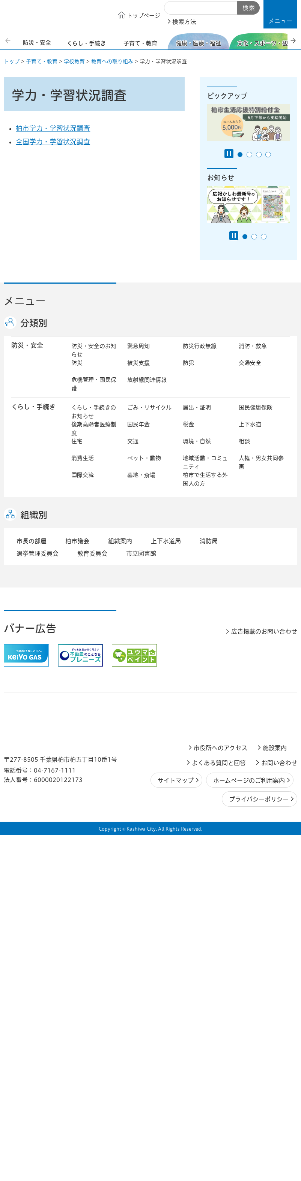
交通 (132, 449)
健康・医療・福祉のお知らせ (93, 551)
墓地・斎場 (141, 483)
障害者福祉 (197, 564)
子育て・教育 (41, 61)
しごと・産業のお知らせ (93, 704)
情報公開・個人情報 (149, 783)
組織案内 (120, 888)
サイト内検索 (172, 8)
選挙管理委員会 (38, 900)
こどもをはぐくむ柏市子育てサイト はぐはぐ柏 (150, 519)
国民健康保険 (255, 415)
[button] (280, 14)
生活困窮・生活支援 (93, 585)
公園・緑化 (141, 655)
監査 (188, 778)
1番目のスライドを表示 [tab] (240, 154)
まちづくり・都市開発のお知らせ (93, 643)
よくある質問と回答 (219, 1109)
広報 (188, 761)
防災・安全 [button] (27, 353)
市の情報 (194, 744)
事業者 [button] (20, 822)
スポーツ (194, 608)
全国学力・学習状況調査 (53, 141)
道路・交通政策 (91, 672)
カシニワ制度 (200, 655)
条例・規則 (197, 795)
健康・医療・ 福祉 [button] (30, 551)
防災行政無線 (200, 354)
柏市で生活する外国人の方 (205, 487)
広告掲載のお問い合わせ (264, 978)
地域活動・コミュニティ (205, 470)
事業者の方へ (88, 823)
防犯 (188, 371)
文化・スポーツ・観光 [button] (36, 612)
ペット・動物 (144, 466)
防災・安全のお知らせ (93, 358)
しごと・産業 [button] (30, 699)
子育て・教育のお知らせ (93, 515)
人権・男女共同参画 (261, 470)
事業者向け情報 (202, 580)
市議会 (247, 778)
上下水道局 (166, 888)
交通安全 (250, 371)
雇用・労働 (141, 700)
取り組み (250, 580)
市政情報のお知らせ (93, 749)
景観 (77, 655)
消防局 (209, 888)
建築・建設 (253, 655)
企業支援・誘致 (202, 700)
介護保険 (82, 564)
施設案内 (275, 1094)
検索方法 (184, 22)
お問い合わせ (279, 1109)
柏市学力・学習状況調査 (53, 128)
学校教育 (74, 61)
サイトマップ (176, 1127)
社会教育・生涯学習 (261, 515)
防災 (77, 371)
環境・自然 (197, 449)
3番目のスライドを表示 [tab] (259, 154)
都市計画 (194, 638)
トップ (12, 61)
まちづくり (141, 638)
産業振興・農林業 (261, 700)
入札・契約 (85, 717)
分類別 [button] (33, 322)
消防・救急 (253, 354)
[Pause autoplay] (229, 153)
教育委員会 (85, 795)
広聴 (244, 761)
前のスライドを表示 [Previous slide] (9, 40)
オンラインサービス (149, 799)
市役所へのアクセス (220, 1094)
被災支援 (138, 371)
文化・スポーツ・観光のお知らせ (93, 612)
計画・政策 (253, 744)
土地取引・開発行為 (205, 677)
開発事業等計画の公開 (261, 643)
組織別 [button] (33, 861)
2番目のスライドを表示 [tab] (249, 154)
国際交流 (82, 483)
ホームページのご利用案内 (249, 1127)
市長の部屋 (141, 744)
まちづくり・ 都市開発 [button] (30, 642)
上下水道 (250, 432)
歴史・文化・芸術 (149, 608)
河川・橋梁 (253, 672)
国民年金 (138, 432)
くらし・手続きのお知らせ (93, 420)
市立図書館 (141, 900)
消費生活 (82, 466)
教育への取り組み (112, 61)
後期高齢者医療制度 (93, 436)
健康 (132, 547)
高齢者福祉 (141, 564)
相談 (244, 449)
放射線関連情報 (147, 387)
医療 (188, 547)
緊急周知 (138, 354)
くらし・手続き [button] (33, 414)
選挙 (77, 778)
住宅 (77, 449)
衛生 (244, 547)
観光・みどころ (258, 608)
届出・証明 (197, 415)
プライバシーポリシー (259, 1146)
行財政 (79, 761)
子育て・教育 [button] (30, 510)
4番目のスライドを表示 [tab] (268, 154)
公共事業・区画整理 (149, 677)
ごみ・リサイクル (149, 415)
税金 (188, 432)
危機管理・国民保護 (93, 392)
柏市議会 (77, 888)
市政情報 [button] (24, 744)
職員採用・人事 (147, 761)
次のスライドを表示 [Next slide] (293, 40)
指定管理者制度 (147, 717)
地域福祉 (250, 564)
